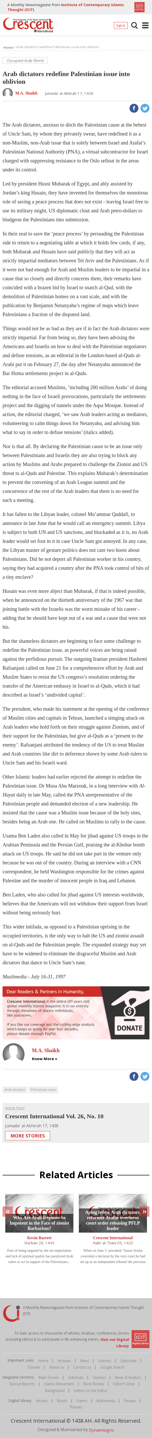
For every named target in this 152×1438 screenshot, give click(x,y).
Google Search (112, 1367)
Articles (42, 1400)
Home (43, 1360)
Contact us (82, 1367)
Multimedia (106, 1400)
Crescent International (113, 1238)
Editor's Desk (124, 1383)
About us (56, 1367)
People (130, 1400)
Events (82, 1400)
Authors (104, 1360)
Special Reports (22, 1383)
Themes (76, 1407)
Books (62, 1400)
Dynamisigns (101, 1430)
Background (55, 1390)
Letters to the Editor (90, 1390)
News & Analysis (128, 1377)
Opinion (99, 1377)
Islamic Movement (59, 1383)
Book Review (93, 1383)
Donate (34, 1367)
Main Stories (49, 1377)
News (84, 1360)
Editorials (76, 1377)
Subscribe (128, 1360)
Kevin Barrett (39, 1238)
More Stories (27, 1136)
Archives (64, 1360)
